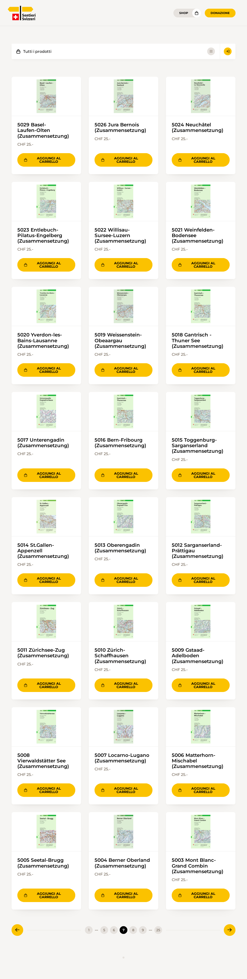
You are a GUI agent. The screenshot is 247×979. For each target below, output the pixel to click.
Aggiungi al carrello (42, 160)
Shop (183, 13)
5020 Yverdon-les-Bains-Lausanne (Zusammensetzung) (43, 340)
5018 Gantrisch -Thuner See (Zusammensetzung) (197, 340)
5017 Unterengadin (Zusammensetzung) (43, 443)
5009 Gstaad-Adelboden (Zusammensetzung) (197, 656)
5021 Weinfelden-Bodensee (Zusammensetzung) (197, 235)
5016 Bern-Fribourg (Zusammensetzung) (120, 443)
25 (158, 931)
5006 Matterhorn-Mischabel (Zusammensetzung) (197, 761)
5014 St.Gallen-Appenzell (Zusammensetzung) (43, 551)
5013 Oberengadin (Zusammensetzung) (120, 548)
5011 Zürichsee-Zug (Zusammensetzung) (43, 653)
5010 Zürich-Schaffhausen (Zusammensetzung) (120, 656)
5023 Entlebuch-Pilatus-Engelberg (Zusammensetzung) (43, 235)
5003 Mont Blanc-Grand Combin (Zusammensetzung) (197, 866)
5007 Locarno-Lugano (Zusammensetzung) (122, 758)
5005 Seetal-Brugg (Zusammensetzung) (43, 863)
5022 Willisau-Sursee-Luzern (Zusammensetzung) (120, 235)
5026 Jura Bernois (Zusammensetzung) (120, 127)
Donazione (220, 13)
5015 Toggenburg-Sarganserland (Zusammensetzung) (197, 446)
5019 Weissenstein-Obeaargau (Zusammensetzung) (120, 340)
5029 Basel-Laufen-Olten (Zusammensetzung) (43, 130)
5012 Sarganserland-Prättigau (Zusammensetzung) (197, 551)
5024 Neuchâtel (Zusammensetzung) (197, 127)
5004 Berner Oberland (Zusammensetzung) (122, 863)
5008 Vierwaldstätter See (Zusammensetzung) (43, 761)
